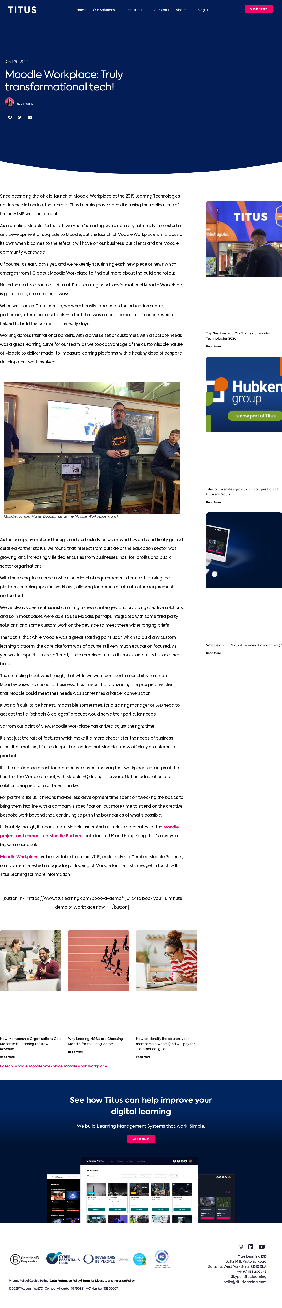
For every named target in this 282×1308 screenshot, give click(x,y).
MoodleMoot (75, 1066)
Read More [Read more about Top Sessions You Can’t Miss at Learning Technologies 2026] (213, 346)
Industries (136, 10)
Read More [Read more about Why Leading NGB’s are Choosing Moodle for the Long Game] (75, 1052)
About (182, 10)
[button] (10, 117)
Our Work (161, 10)
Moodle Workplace (19, 857)
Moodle (21, 1066)
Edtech (6, 1066)
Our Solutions (106, 10)
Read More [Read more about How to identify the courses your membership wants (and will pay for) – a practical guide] (143, 1057)
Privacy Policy (18, 1280)
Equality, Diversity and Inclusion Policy (108, 1280)
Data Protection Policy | (66, 1280)
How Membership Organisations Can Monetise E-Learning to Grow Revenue (30, 1044)
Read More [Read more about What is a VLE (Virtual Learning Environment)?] (213, 653)
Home (81, 10)
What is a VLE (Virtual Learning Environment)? (244, 645)
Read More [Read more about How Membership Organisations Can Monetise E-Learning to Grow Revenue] (7, 1057)
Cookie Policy (38, 1280)
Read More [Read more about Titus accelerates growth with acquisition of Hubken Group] (213, 502)
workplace (97, 1066)
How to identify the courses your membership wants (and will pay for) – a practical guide (166, 1044)
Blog (203, 10)
